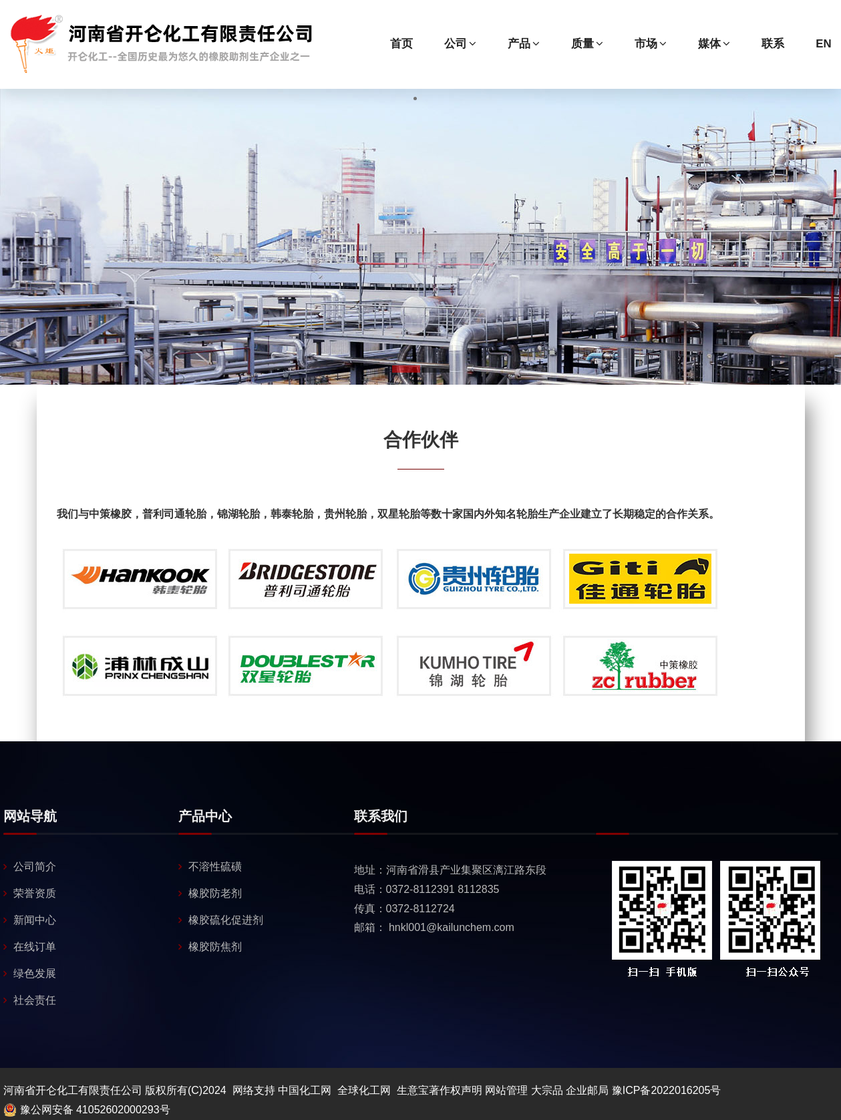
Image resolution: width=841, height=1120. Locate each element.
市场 (651, 43)
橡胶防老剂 (215, 893)
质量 (587, 43)
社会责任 (34, 1000)
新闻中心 (34, 920)
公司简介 (34, 866)
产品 (524, 43)
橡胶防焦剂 (215, 946)
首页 (401, 43)
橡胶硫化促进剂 (225, 920)
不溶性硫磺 (215, 866)
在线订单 (34, 946)
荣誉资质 (34, 893)
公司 (460, 43)
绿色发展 (34, 973)
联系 (773, 43)
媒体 (714, 43)
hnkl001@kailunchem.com (451, 927)
